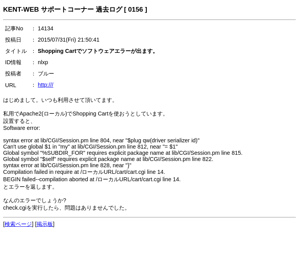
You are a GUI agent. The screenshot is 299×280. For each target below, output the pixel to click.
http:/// (45, 85)
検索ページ (18, 224)
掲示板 (45, 224)
